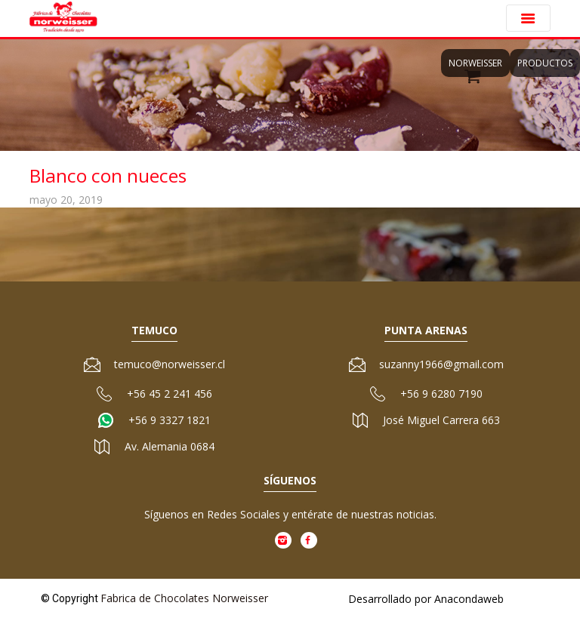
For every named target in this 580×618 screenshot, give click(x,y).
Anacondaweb (469, 599)
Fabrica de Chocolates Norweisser (184, 598)
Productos (544, 63)
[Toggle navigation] (528, 18)
